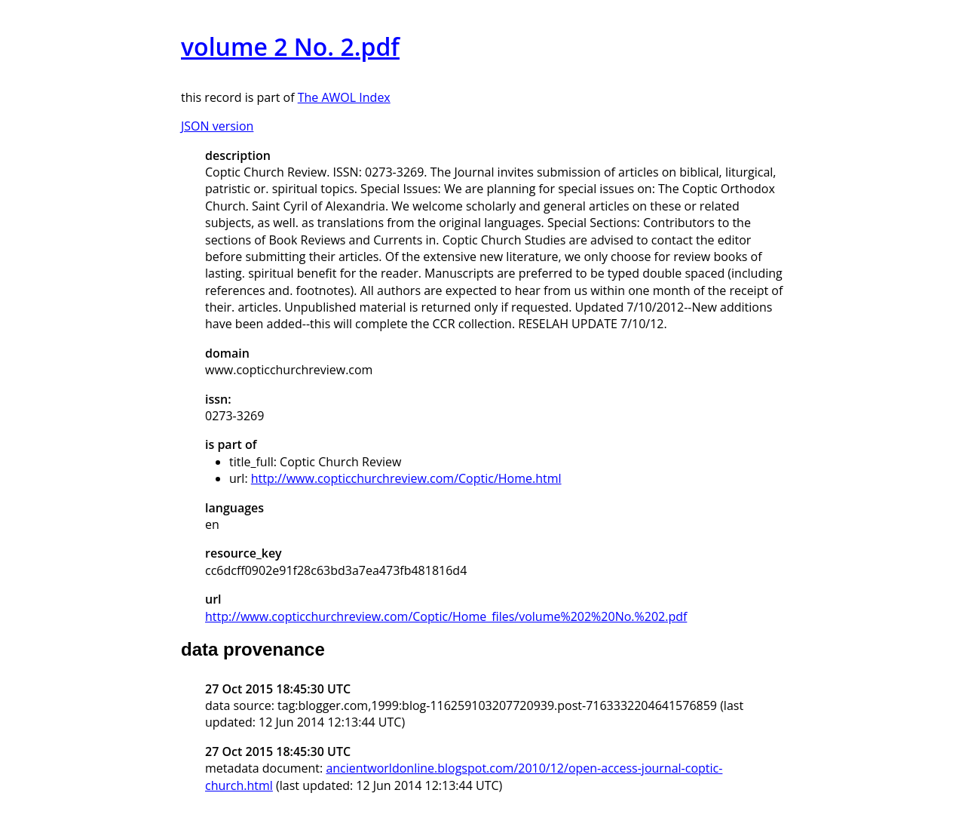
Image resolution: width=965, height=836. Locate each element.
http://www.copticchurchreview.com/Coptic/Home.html (406, 478)
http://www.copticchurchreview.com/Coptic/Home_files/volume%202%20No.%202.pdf (446, 616)
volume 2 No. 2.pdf (290, 46)
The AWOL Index (344, 97)
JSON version (217, 126)
